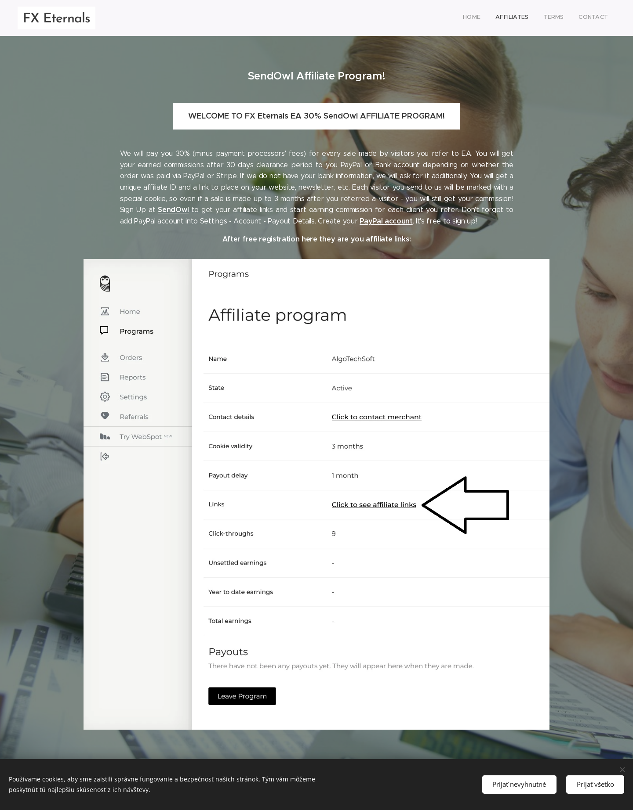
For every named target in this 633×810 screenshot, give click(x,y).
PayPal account (386, 221)
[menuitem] (563, 18)
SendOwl (173, 209)
